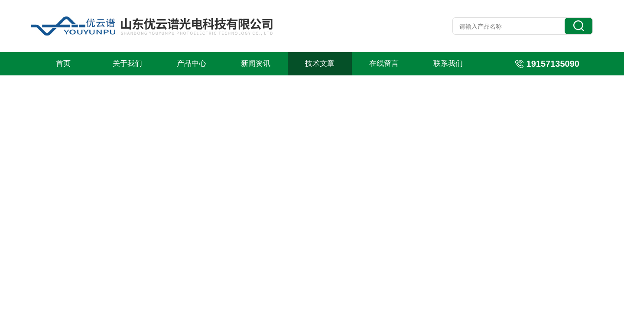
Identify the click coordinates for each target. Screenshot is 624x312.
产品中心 (191, 63)
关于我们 (127, 63)
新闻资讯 (255, 63)
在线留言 (384, 63)
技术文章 (320, 63)
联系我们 (448, 63)
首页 (63, 63)
